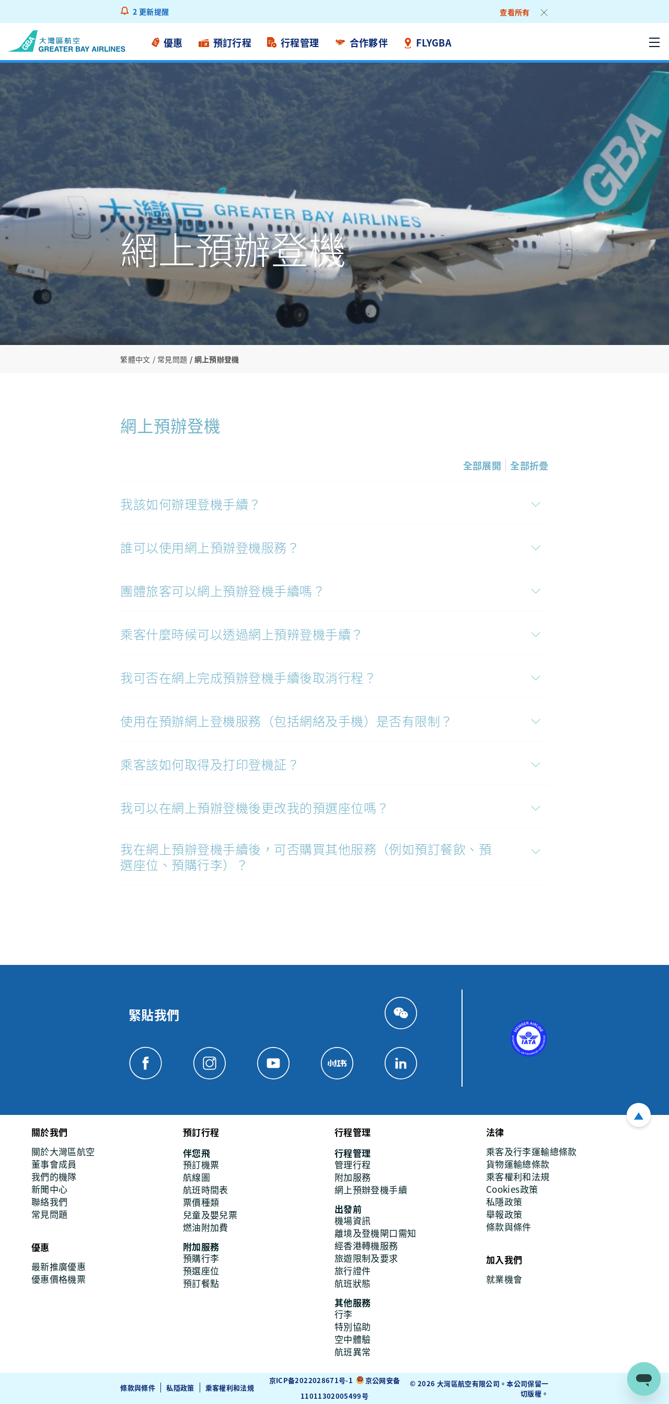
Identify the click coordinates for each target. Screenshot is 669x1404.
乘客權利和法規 (230, 1388)
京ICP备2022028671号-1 (311, 1380)
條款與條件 (137, 1388)
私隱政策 (180, 1388)
